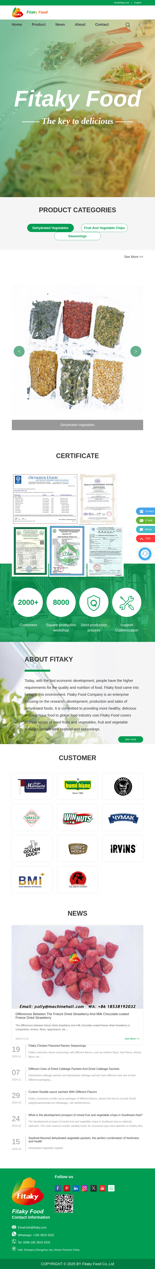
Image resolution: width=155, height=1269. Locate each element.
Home (17, 24)
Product (39, 24)
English (137, 2)
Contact (102, 24)
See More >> (133, 257)
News (60, 24)
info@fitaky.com (121, 2)
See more (130, 739)
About (80, 24)
